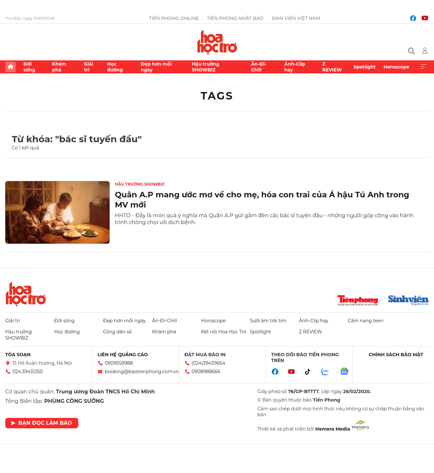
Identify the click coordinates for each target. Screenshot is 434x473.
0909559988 (119, 363)
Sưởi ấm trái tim (268, 321)
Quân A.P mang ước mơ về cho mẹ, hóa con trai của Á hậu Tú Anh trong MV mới (262, 199)
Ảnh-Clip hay (294, 67)
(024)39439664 (208, 363)
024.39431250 (27, 371)
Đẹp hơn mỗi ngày (156, 67)
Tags (217, 95)
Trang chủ (10, 67)
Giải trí (88, 67)
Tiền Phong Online (174, 18)
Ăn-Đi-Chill (258, 67)
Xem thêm (423, 67)
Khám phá (59, 67)
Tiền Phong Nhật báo (235, 18)
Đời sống (29, 67)
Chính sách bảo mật (396, 355)
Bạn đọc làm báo (41, 423)
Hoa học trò (25, 294)
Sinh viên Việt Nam (295, 18)
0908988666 (206, 371)
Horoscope (396, 67)
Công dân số (117, 332)
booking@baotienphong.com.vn (142, 371)
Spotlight (364, 67)
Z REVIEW (332, 67)
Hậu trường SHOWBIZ (205, 67)
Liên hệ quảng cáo (123, 355)
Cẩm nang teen (365, 321)
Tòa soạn (18, 355)
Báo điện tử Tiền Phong (217, 42)
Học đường (115, 67)
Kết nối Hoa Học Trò (223, 332)
